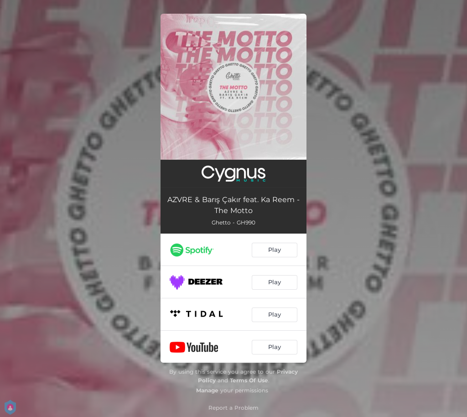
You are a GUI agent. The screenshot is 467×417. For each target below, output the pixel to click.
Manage (207, 390)
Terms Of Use (249, 380)
